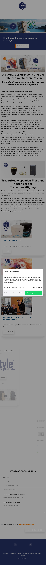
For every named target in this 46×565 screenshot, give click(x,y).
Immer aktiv (37, 287)
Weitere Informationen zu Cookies (14, 293)
